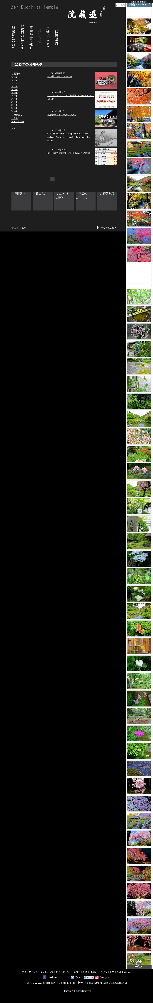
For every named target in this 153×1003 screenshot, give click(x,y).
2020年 (14, 93)
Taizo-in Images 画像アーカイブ (139, 3)
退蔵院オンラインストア (102, 972)
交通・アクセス (48, 37)
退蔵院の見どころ (22, 37)
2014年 (14, 111)
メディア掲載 (17, 122)
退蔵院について (13, 37)
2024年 (14, 80)
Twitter (79, 977)
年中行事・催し (31, 37)
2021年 (14, 90)
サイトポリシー (63, 972)
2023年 (14, 83)
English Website (124, 972)
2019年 (14, 96)
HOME (14, 228)
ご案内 (14, 118)
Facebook (52, 977)
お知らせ (39, 37)
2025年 (14, 77)
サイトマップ (46, 972)
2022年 (14, 86)
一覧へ (139, 966)
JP (118, 5)
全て (13, 128)
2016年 (14, 105)
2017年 (14, 102)
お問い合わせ (80, 972)
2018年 (14, 99)
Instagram (104, 977)
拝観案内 (56, 37)
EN (123, 5)
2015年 (14, 108)
